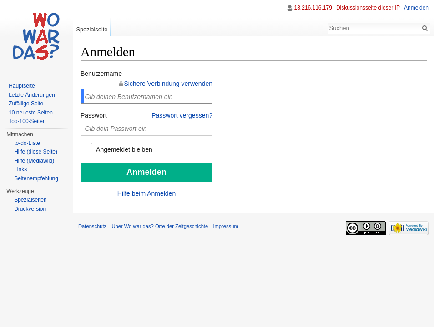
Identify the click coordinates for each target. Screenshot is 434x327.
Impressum (225, 226)
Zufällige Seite (26, 103)
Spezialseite (91, 29)
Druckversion (30, 209)
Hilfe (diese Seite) (35, 152)
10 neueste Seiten (31, 112)
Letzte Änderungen (32, 95)
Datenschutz (92, 226)
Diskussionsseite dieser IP (368, 8)
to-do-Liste (27, 143)
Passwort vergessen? (181, 115)
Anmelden (416, 8)
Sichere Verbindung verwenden (168, 83)
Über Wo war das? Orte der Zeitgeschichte (159, 226)
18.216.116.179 (313, 8)
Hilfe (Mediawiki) (34, 161)
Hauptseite (22, 86)
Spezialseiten (30, 200)
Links (20, 169)
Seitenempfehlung (36, 178)
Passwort (94, 115)
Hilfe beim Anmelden (146, 193)
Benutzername (101, 73)
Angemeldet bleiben (123, 149)
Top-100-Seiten (27, 121)
